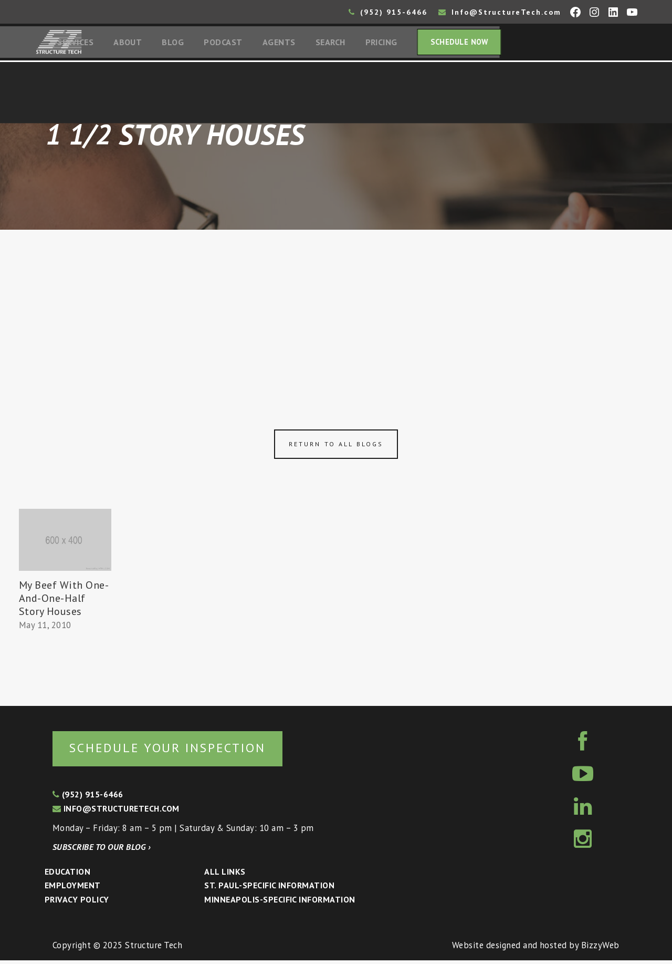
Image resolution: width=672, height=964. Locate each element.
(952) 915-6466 (388, 12)
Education (67, 874)
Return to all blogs (336, 446)
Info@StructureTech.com (499, 12)
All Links (224, 874)
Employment (73, 889)
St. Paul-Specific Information (269, 889)
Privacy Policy (77, 902)
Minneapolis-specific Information (279, 902)
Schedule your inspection (176, 750)
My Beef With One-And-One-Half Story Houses (64, 600)
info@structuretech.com (116, 811)
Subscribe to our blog (101, 850)
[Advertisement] (336, 311)
